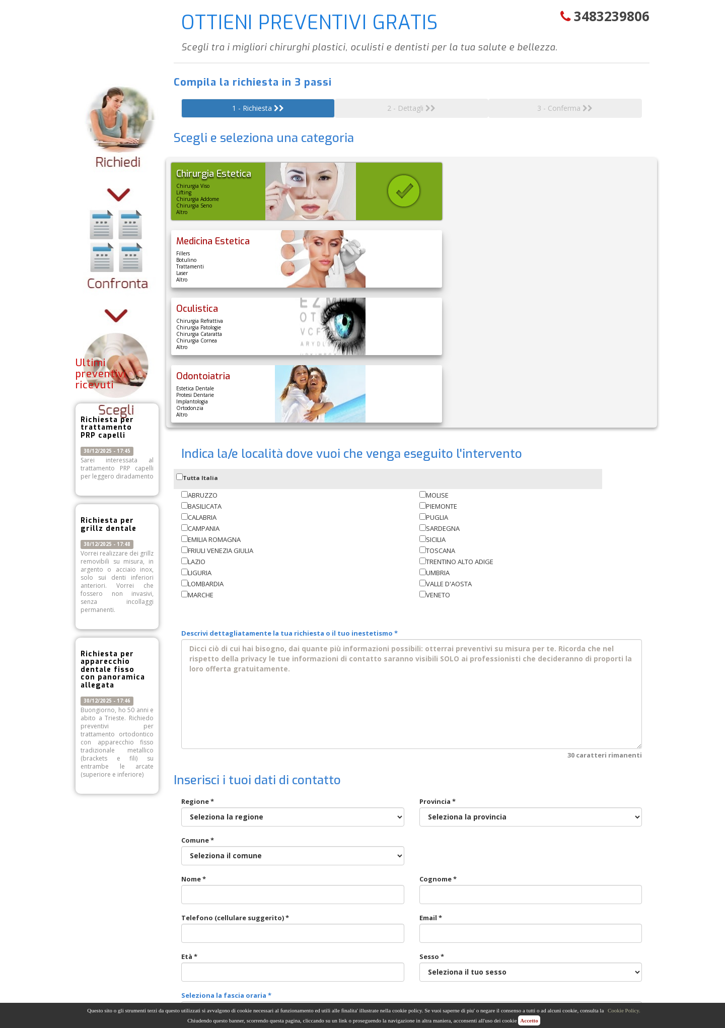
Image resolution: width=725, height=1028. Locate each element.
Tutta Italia (197, 342)
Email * (530, 793)
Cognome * (530, 754)
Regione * (292, 677)
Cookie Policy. (624, 1010)
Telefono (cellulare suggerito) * (292, 793)
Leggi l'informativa (380, 911)
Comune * (292, 715)
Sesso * (530, 832)
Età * (292, 832)
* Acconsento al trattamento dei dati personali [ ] (295, 911)
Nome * (292, 754)
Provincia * (530, 677)
